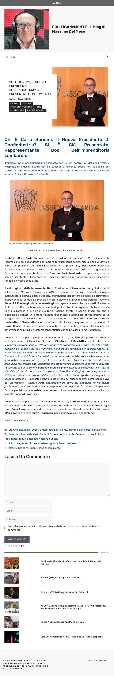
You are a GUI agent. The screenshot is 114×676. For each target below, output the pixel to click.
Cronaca (14, 104)
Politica (99, 434)
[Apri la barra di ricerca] (107, 56)
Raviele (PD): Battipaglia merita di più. (61, 577)
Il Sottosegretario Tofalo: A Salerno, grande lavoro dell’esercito (44, 443)
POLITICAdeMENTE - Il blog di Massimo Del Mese (78, 29)
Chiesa (54, 434)
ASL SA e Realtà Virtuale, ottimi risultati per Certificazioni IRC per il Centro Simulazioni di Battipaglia (73, 607)
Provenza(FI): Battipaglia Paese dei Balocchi (64, 592)
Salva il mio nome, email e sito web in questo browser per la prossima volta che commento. (53, 528)
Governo (80, 434)
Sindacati (32, 438)
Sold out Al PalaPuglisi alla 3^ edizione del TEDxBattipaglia (72, 636)
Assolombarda (23, 434)
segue (22, 438)
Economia (26, 104)
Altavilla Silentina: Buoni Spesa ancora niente (34, 447)
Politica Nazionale (36, 110)
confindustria (66, 434)
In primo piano (17, 110)
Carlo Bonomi (41, 434)
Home (38, 107)
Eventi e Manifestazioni (21, 107)
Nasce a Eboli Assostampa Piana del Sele (62, 622)
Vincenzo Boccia (48, 438)
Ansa (11, 434)
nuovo (90, 434)
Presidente (10, 438)
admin (12, 99)
